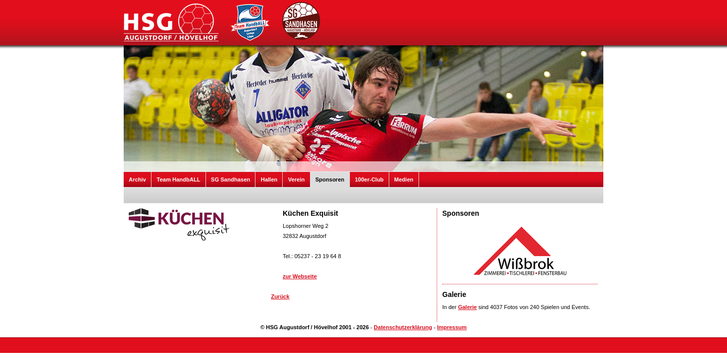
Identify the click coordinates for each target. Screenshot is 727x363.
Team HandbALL (178, 179)
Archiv (137, 179)
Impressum (452, 327)
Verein (296, 179)
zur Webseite (300, 276)
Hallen (269, 179)
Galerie (467, 307)
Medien (403, 179)
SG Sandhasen (230, 179)
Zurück (280, 296)
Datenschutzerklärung (403, 327)
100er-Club (369, 179)
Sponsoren (330, 179)
